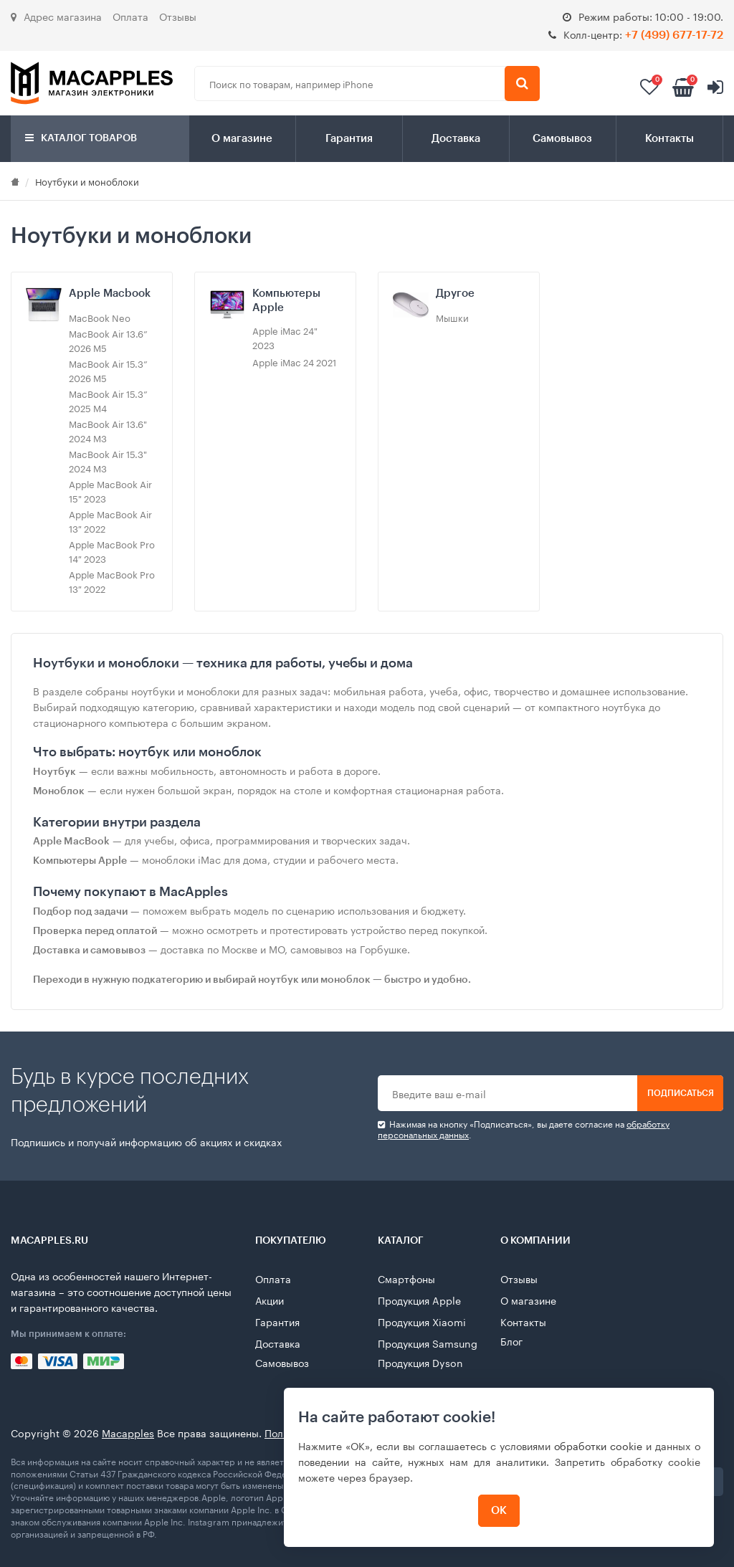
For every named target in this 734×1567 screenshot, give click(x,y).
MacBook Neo (99, 317)
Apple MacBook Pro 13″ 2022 (112, 580)
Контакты (669, 138)
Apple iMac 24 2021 (294, 361)
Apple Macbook (110, 293)
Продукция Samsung (427, 1343)
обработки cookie (598, 1445)
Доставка (456, 138)
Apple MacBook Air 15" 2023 (110, 490)
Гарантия (349, 138)
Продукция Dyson (420, 1362)
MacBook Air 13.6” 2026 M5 (108, 339)
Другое (455, 293)
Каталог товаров (81, 138)
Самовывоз (562, 138)
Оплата (130, 16)
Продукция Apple (419, 1300)
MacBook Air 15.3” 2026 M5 (108, 370)
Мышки (452, 317)
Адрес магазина (56, 16)
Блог (511, 1340)
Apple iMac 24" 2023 (285, 337)
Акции (269, 1300)
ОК (499, 1510)
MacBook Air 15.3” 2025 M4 (108, 400)
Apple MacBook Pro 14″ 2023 (112, 550)
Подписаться (680, 1093)
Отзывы (177, 16)
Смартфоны (406, 1278)
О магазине (241, 138)
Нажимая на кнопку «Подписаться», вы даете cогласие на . (523, 1128)
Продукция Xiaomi (422, 1321)
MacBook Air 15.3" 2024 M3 (108, 460)
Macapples (128, 1432)
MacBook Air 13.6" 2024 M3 (108, 430)
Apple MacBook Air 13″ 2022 (110, 520)
